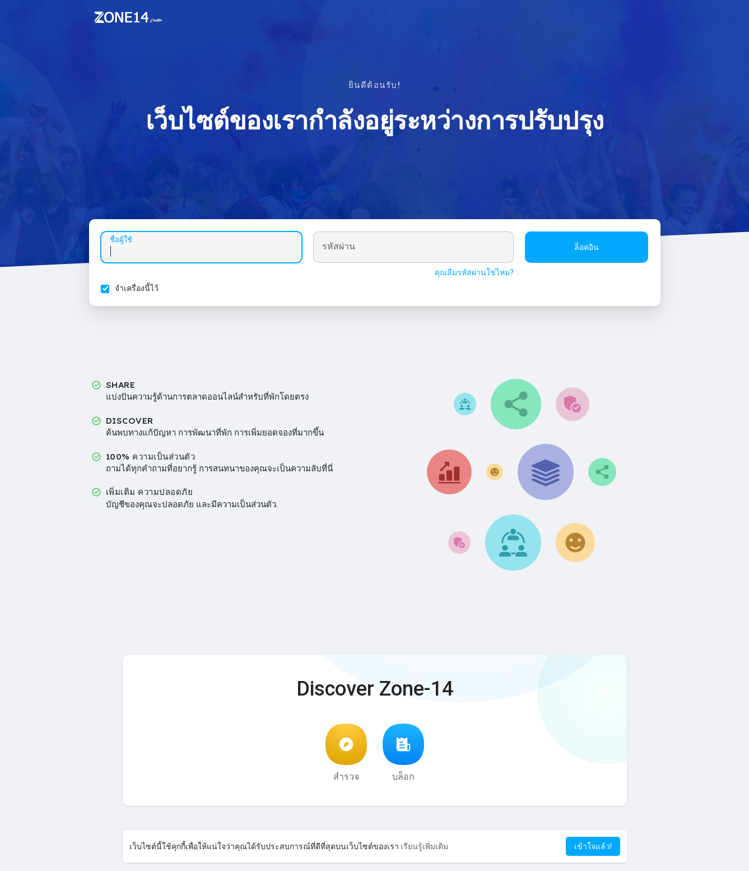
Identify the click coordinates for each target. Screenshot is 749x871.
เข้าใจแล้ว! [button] (593, 846)
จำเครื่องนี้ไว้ (139, 289)
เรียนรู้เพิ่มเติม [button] (424, 846)
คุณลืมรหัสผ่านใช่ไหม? (472, 274)
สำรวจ (346, 756)
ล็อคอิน (585, 248)
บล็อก (403, 756)
